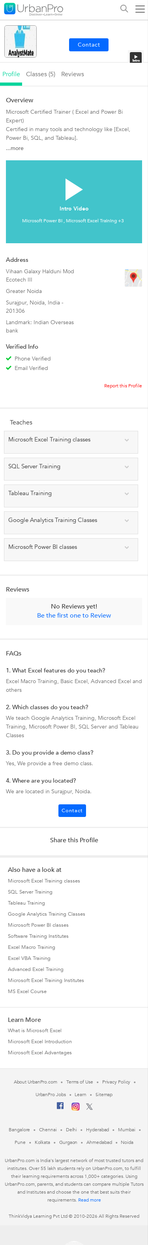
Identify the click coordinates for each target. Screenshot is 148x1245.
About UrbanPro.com (35, 1082)
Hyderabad (97, 1130)
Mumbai (126, 1130)
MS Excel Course (27, 991)
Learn (80, 1094)
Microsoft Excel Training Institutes (46, 980)
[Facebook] (60, 1109)
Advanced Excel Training (36, 969)
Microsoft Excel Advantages (40, 1052)
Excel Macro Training (31, 947)
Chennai (47, 1130)
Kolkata (42, 1142)
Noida (127, 1142)
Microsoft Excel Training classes (44, 880)
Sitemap (104, 1094)
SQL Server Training (30, 892)
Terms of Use (79, 1082)
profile (11, 74)
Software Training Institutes (38, 936)
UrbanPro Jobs (51, 1094)
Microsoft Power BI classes (38, 925)
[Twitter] (89, 1108)
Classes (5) (40, 74)
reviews (72, 74)
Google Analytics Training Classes (46, 914)
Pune (20, 1142)
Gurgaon (68, 1142)
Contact (72, 810)
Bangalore (19, 1130)
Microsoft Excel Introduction (40, 1041)
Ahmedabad (99, 1142)
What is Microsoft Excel (35, 1030)
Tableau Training (26, 903)
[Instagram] (75, 1109)
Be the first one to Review (74, 615)
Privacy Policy (116, 1082)
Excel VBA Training (29, 958)
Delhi (71, 1130)
